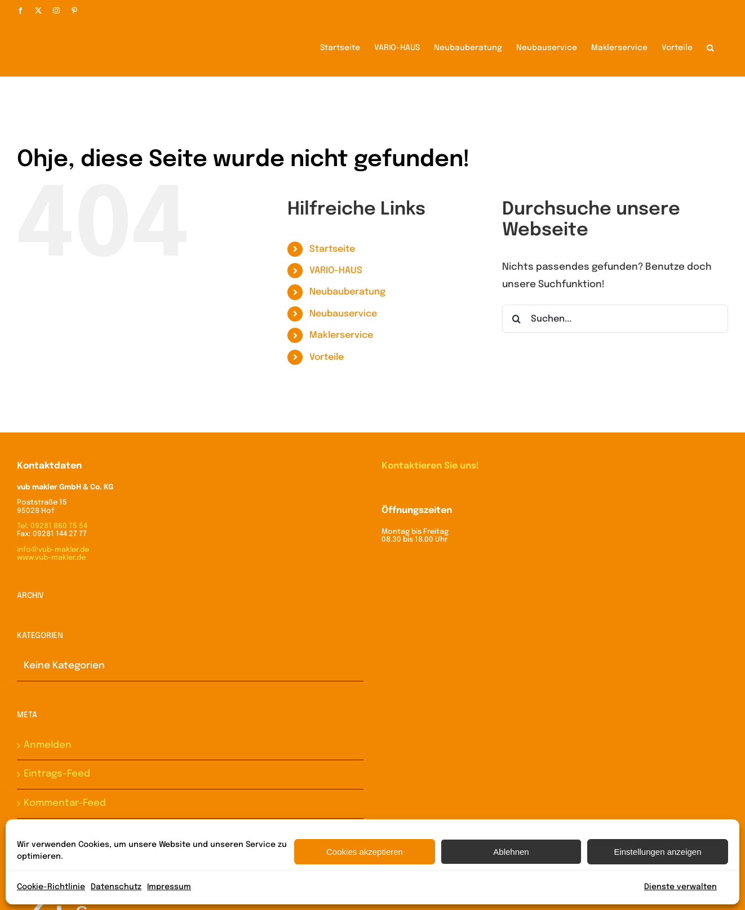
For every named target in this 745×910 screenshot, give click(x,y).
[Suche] (516, 318)
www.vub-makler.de (51, 557)
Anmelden (48, 745)
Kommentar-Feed (65, 803)
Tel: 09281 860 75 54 (52, 525)
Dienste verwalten (680, 887)
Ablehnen (511, 852)
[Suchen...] (615, 318)
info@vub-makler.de (53, 549)
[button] (710, 46)
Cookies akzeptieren (364, 852)
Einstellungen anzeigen (657, 852)
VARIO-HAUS (335, 270)
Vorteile (326, 357)
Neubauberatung (347, 291)
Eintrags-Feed (57, 773)
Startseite (332, 248)
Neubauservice (343, 313)
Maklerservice (341, 335)
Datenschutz (116, 887)
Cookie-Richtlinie (51, 887)
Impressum (169, 887)
